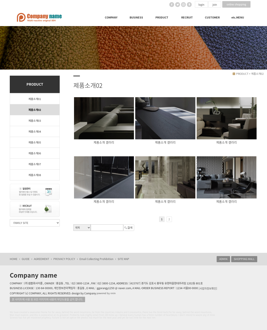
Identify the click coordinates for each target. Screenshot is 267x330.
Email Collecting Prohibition (96, 259)
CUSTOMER (212, 17)
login (201, 5)
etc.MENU (237, 17)
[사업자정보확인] (208, 288)
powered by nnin (106, 293)
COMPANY (111, 17)
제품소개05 (34, 142)
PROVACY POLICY (64, 259)
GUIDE (26, 259)
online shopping (236, 4)
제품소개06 (34, 153)
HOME (13, 259)
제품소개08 (34, 175)
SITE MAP (123, 259)
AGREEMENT (41, 259)
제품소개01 (34, 99)
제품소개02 (34, 110)
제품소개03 (34, 121)
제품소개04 (34, 131)
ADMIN (223, 259)
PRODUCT (161, 17)
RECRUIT (187, 17)
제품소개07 (34, 164)
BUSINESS (136, 17)
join (215, 5)
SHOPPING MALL (244, 259)
